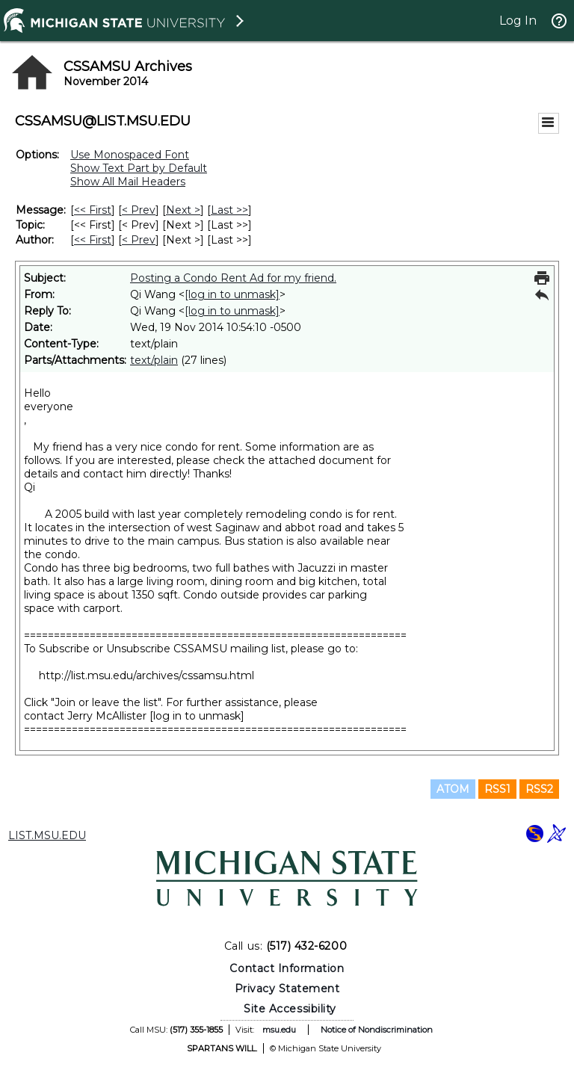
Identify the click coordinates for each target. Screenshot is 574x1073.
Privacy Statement (287, 988)
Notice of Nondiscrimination (377, 1029)
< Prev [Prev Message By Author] (138, 240)
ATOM (452, 789)
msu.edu (279, 1029)
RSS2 (539, 789)
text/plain (154, 360)
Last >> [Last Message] (229, 210)
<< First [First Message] (92, 210)
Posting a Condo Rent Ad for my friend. (233, 278)
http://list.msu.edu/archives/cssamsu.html (146, 675)
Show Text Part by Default (138, 168)
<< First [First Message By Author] (92, 240)
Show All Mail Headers (127, 181)
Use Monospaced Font (129, 154)
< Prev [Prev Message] (138, 210)
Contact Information (286, 968)
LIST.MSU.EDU (47, 835)
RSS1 (497, 789)
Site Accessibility (290, 1008)
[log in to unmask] (232, 294)
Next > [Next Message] (183, 210)
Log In (518, 20)
